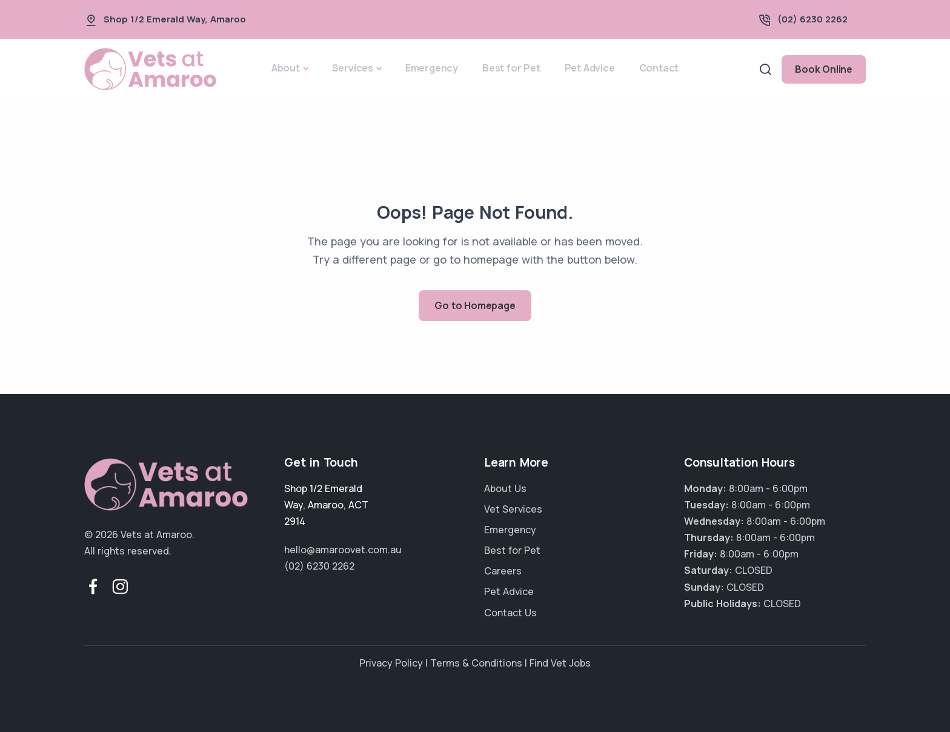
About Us (505, 488)
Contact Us (510, 612)
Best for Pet (511, 68)
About (285, 68)
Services (352, 68)
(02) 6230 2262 (812, 19)
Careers (503, 570)
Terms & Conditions (476, 663)
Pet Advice (590, 68)
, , (326, 505)
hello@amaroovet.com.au (343, 549)
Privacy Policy (391, 663)
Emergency (431, 68)
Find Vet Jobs (560, 663)
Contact (659, 68)
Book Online (823, 69)
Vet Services (513, 509)
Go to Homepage (474, 305)
